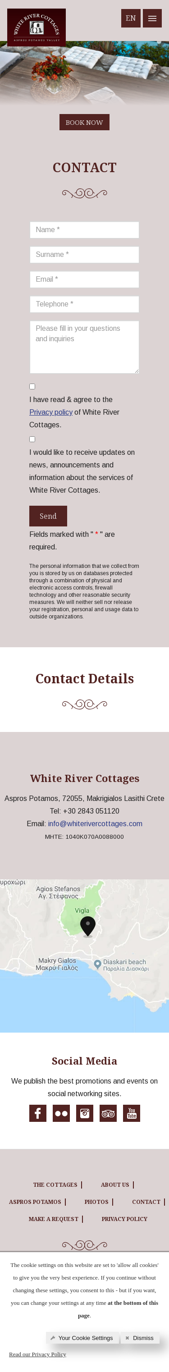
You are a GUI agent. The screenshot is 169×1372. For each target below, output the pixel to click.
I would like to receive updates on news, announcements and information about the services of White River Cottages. (82, 471)
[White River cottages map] (84, 956)
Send (48, 516)
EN (131, 18)
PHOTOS (97, 1202)
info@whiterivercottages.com (95, 824)
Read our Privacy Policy (37, 1354)
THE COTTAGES (55, 1185)
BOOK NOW (84, 122)
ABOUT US (115, 1185)
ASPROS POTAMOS (35, 1202)
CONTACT (146, 1202)
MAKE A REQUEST (53, 1219)
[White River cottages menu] (152, 18)
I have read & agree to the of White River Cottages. (74, 412)
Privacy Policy (124, 1219)
